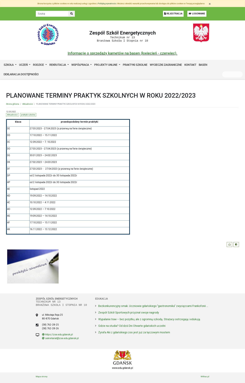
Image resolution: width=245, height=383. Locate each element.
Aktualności (27, 104)
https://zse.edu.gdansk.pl (57, 334)
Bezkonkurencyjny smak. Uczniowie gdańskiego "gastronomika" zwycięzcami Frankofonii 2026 (153, 306)
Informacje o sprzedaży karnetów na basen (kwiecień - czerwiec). (122, 53)
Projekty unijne (106, 64)
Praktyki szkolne (135, 64)
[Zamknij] (210, 4)
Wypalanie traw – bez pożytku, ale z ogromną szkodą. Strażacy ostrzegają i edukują (149, 319)
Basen (203, 64)
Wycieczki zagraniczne (166, 64)
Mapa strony (41, 376)
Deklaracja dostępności (21, 74)
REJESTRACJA (173, 13)
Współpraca (80, 64)
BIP (43, 74)
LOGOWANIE (197, 13)
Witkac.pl (205, 376)
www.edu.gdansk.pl (122, 367)
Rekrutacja (58, 64)
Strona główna (12, 104)
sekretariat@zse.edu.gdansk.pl (60, 338)
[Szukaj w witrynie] (71, 14)
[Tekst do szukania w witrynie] (52, 14)
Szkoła (9, 64)
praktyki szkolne (28, 115)
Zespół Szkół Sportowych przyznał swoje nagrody (128, 312)
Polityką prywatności (107, 3)
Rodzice (39, 64)
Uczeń (23, 64)
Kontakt (190, 64)
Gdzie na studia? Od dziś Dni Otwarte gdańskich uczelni (131, 325)
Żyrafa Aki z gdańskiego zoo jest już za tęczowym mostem (134, 332)
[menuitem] (10, 65)
